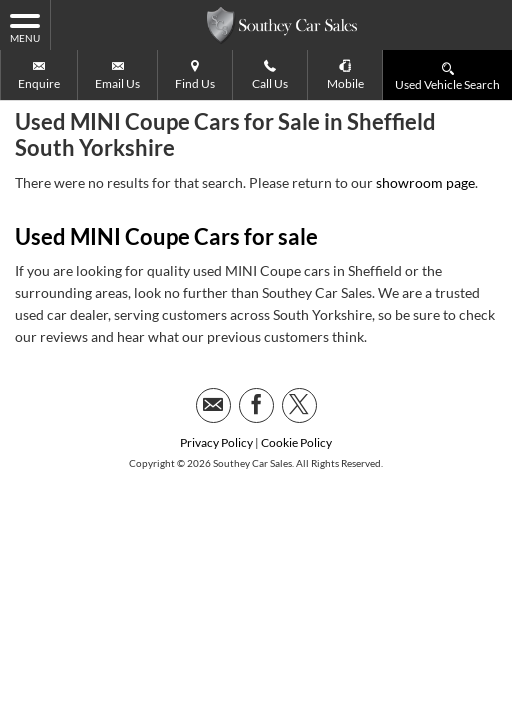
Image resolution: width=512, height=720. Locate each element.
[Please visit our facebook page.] (256, 355)
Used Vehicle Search (447, 75)
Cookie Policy (296, 392)
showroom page (425, 132)
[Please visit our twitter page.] (299, 355)
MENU (25, 27)
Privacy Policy (216, 392)
